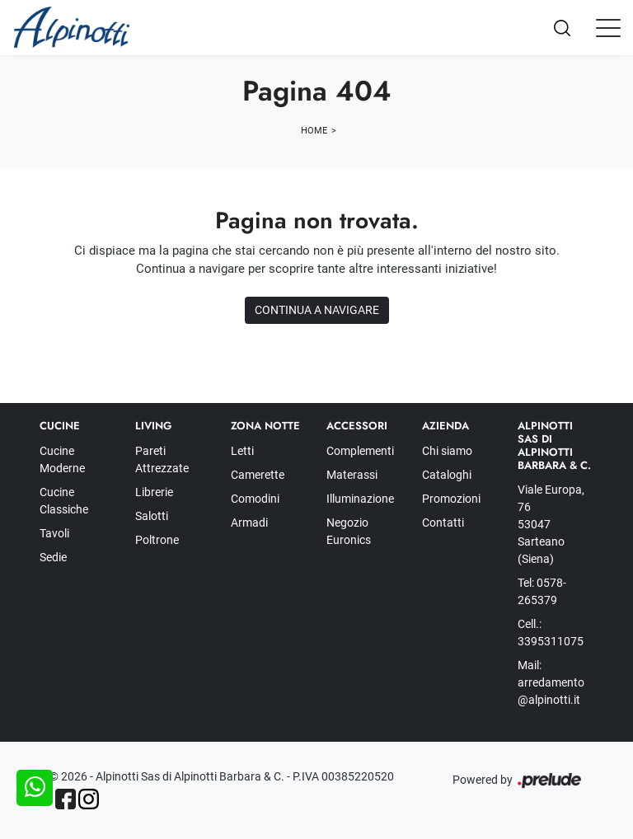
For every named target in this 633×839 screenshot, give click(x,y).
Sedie (53, 557)
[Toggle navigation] (608, 27)
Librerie (154, 492)
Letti (242, 450)
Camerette (257, 474)
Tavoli (54, 533)
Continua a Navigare (317, 309)
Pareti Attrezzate (162, 459)
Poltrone (157, 539)
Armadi (249, 522)
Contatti (443, 522)
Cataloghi (446, 474)
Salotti (151, 516)
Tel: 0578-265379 (542, 591)
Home (314, 130)
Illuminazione (360, 498)
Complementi (360, 450)
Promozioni (451, 498)
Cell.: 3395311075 (551, 632)
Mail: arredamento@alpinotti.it (551, 682)
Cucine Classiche (64, 500)
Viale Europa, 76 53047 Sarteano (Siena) (551, 524)
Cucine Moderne (62, 459)
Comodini (255, 498)
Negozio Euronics (348, 531)
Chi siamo (447, 450)
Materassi (351, 474)
